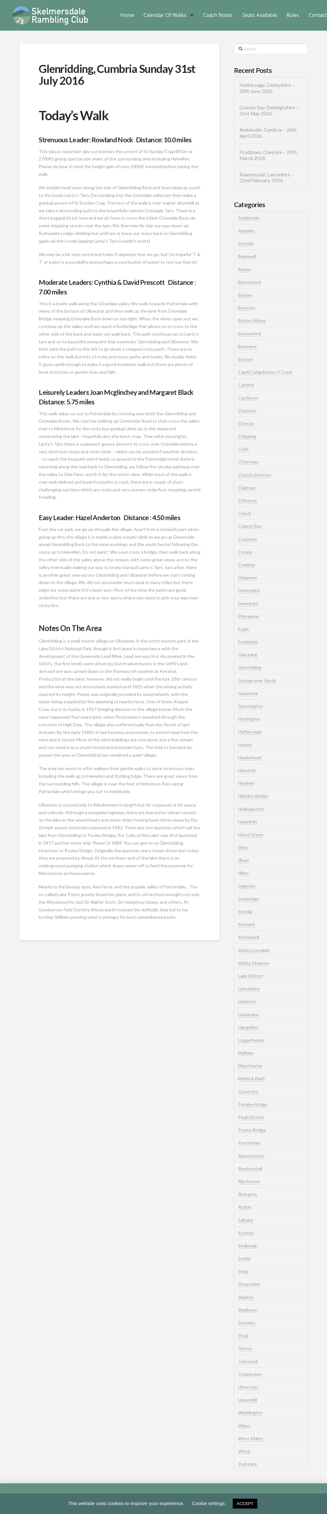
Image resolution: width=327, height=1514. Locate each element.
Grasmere (248, 693)
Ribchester (249, 1181)
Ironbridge (248, 898)
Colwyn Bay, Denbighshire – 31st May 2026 (269, 110)
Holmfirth (247, 821)
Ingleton (246, 886)
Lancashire (249, 988)
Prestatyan (249, 1142)
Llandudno (248, 1014)
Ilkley (243, 873)
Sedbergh (248, 1245)
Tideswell (248, 1361)
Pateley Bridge (253, 1104)
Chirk (243, 449)
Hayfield (246, 783)
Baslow (245, 295)
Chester (246, 423)
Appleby (246, 230)
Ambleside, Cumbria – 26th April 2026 (268, 133)
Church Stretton (254, 475)
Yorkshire (247, 1464)
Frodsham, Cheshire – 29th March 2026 (268, 155)
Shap (243, 1271)
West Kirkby (250, 1438)
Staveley (246, 1322)
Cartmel (246, 384)
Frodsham (248, 641)
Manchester (250, 1065)
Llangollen (248, 1027)
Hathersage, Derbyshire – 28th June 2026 (266, 88)
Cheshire (247, 410)
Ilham (243, 860)
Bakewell (247, 256)
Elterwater (249, 616)
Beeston (246, 307)
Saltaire (245, 1220)
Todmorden (249, 1374)
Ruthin (245, 1207)
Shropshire (249, 1284)
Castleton (248, 398)
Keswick (246, 924)
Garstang (247, 654)
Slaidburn (247, 1310)
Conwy (245, 552)
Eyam (243, 629)
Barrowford (249, 282)
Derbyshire (249, 590)
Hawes (245, 744)
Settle (244, 1258)
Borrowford (249, 333)
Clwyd (244, 513)
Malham (245, 1053)
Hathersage (250, 731)
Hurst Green (250, 834)
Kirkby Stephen (253, 963)
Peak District (251, 1117)
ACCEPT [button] (245, 1503)
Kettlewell (248, 937)
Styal (243, 1335)
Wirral (244, 1451)
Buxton (245, 359)
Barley (244, 269)
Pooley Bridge (252, 1130)
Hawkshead (249, 757)
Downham (248, 603)
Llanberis (247, 1001)
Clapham (246, 487)
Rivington (247, 1194)
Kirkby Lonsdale (254, 950)
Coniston (247, 539)
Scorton (246, 1233)
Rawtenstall (250, 1168)
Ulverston (248, 1387)
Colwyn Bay (249, 526)
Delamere (247, 577)
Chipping (247, 436)
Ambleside (248, 218)
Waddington (250, 1412)
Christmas (248, 461)
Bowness (247, 346)
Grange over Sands (257, 680)
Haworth (247, 770)
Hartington (249, 719)
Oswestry (248, 1091)
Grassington (250, 706)
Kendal (245, 911)
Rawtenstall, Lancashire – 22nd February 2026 (266, 177)
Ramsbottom (251, 1156)
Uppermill (247, 1399)
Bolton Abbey (252, 320)
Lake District (250, 976)
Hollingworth (251, 809)
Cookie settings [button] (208, 1503)
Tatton (245, 1348)
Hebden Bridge (253, 796)
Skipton (245, 1297)
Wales (244, 1425)
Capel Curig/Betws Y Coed (265, 372)
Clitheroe (247, 500)
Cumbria (246, 564)
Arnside (246, 243)
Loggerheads (251, 1040)
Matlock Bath (251, 1078)
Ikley (243, 847)
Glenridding (249, 667)
